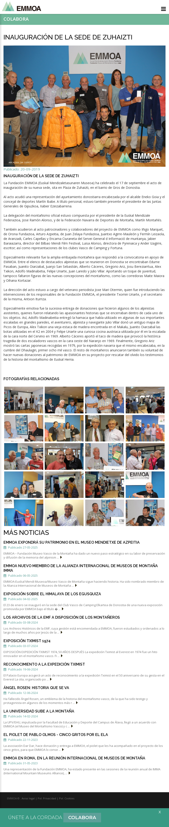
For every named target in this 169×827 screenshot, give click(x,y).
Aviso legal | (29, 798)
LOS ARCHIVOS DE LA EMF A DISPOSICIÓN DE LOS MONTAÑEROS (61, 617)
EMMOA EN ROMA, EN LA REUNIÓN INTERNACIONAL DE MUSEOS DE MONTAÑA (74, 758)
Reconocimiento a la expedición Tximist (44, 664)
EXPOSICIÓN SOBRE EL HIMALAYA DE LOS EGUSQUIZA (52, 594)
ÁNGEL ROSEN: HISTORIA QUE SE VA (36, 688)
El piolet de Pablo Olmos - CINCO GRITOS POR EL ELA (55, 734)
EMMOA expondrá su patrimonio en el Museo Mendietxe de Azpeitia (71, 542)
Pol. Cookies (66, 798)
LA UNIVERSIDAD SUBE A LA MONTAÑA (38, 711)
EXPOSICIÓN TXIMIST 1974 (27, 641)
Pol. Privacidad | (47, 798)
